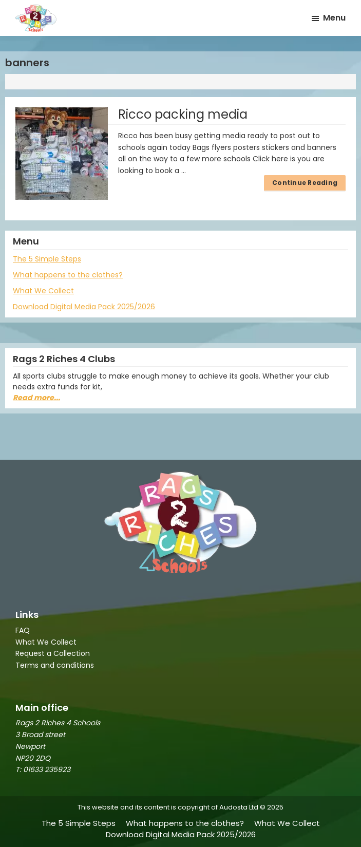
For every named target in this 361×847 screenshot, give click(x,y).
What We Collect (43, 291)
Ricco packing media (183, 114)
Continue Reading (304, 182)
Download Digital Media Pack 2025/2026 (84, 307)
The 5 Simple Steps (47, 259)
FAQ (22, 630)
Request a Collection (52, 653)
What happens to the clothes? (68, 275)
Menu (334, 18)
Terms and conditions (54, 665)
